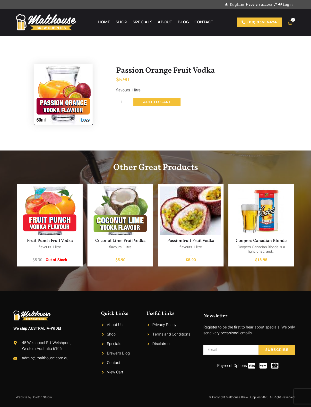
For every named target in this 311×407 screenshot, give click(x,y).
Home (104, 22)
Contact (203, 22)
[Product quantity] (123, 102)
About (165, 22)
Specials (142, 22)
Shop (121, 22)
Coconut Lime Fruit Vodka (120, 241)
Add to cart (157, 102)
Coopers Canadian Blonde (261, 241)
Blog (183, 22)
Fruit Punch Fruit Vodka (50, 241)
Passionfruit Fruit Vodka (190, 241)
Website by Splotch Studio (34, 397)
